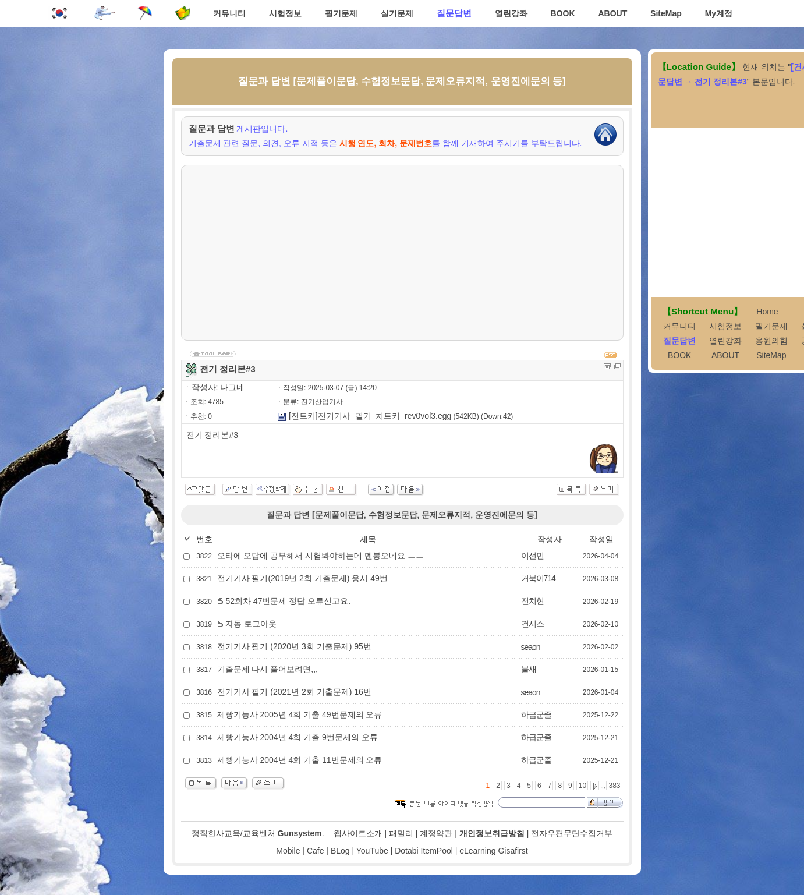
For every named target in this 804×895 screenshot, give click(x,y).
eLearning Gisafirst (493, 850)
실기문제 (397, 13)
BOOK (563, 13)
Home (767, 311)
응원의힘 (771, 340)
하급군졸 (536, 714)
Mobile (288, 850)
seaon (530, 647)
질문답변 (454, 13)
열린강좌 (511, 13)
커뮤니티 (229, 13)
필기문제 (341, 13)
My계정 (718, 13)
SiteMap (666, 13)
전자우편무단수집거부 (571, 833)
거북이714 (538, 578)
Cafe (315, 850)
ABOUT (612, 13)
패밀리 (401, 833)
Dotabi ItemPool (424, 850)
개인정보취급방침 (492, 833)
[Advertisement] (402, 252)
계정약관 (436, 833)
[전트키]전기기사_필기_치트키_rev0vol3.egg (364, 415)
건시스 (532, 623)
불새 (528, 669)
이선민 (532, 555)
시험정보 (285, 13)
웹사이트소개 (358, 833)
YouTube (372, 850)
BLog (340, 850)
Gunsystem (300, 833)
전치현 (532, 601)
